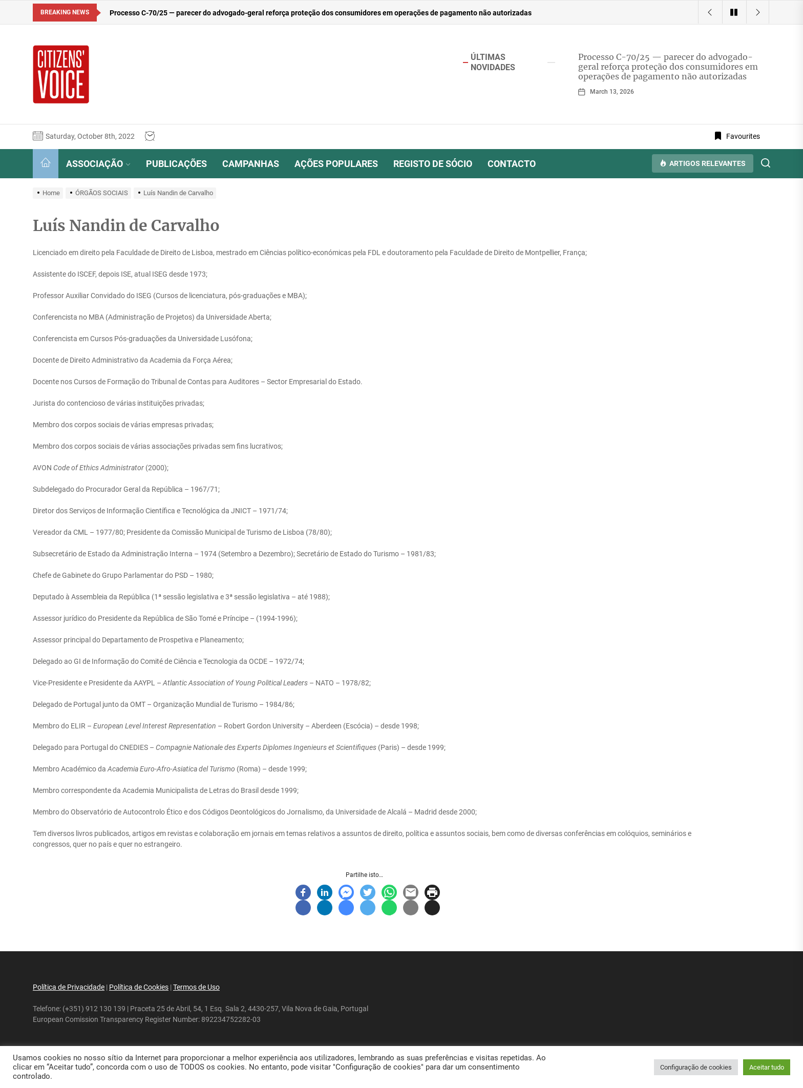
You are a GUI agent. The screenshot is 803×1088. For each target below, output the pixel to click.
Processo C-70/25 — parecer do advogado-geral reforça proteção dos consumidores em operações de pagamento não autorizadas (668, 66)
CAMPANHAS (250, 163)
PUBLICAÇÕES (176, 163)
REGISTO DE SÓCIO (432, 163)
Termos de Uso (196, 987)
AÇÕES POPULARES (336, 163)
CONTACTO (512, 163)
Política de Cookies (138, 987)
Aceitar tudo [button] (766, 1067)
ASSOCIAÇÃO (98, 163)
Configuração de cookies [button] (696, 1067)
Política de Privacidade (68, 987)
